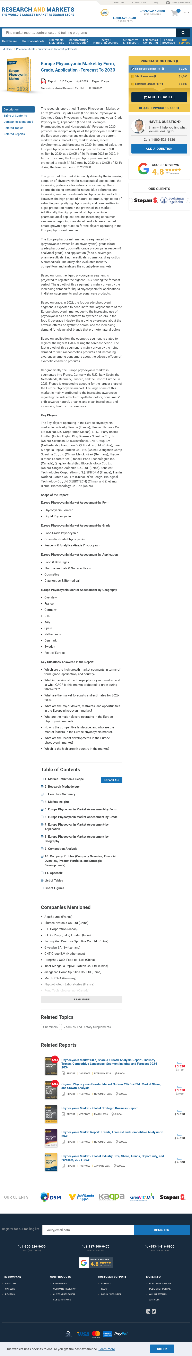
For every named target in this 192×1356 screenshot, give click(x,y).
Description (11, 109)
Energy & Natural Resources (105, 41)
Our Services (184, 41)
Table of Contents (15, 115)
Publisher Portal (160, 1289)
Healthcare (9, 41)
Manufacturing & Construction (78, 41)
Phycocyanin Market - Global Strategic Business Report (99, 1108)
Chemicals (50, 1027)
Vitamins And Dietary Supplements (87, 1027)
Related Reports (14, 134)
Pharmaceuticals (32, 41)
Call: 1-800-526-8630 (159, 140)
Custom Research (64, 1294)
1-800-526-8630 (124, 18)
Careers (10, 1289)
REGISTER (161, 1230)
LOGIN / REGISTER (178, 2)
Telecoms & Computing (150, 41)
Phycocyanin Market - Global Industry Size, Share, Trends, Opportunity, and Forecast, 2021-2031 (112, 1158)
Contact (106, 1283)
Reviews (10, 1294)
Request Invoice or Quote (159, 108)
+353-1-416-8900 (152, 11)
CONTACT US (139, 2)
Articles (154, 1299)
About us (10, 1283)
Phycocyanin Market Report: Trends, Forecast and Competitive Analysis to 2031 (112, 1134)
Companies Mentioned (18, 121)
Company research (65, 1289)
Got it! (162, 1349)
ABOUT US (118, 2)
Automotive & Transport (131, 41)
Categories (60, 1283)
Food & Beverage (168, 41)
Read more (82, 999)
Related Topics (13, 128)
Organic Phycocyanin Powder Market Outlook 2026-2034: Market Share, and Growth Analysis (111, 1086)
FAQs (104, 1289)
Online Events (158, 1294)
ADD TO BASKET (159, 97)
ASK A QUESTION (159, 149)
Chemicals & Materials (56, 41)
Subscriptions (62, 1299)
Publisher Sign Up (160, 1283)
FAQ (156, 2)
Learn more (106, 1349)
